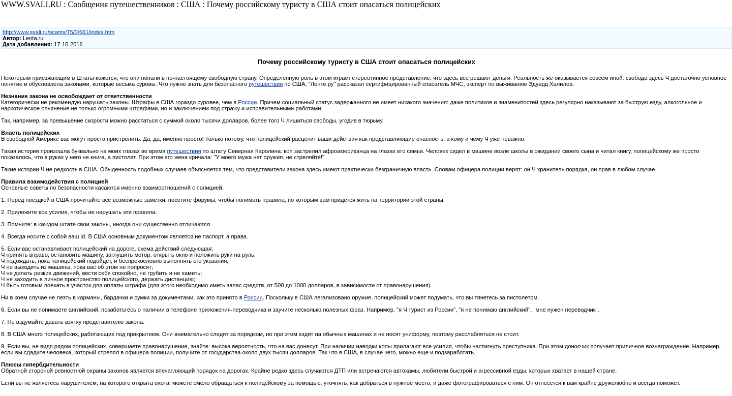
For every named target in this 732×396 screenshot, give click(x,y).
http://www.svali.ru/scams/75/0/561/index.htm (58, 32)
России (247, 102)
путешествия (266, 84)
